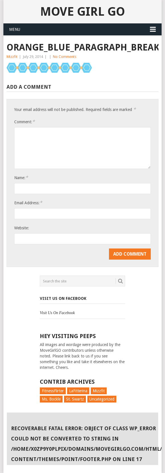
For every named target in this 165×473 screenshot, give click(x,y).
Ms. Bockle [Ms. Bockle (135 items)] (51, 399)
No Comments (64, 56)
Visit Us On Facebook (63, 298)
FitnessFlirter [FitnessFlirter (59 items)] (53, 391)
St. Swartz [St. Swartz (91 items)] (75, 399)
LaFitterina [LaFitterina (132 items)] (78, 391)
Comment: (24, 121)
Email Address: (28, 202)
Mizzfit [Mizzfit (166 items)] (99, 391)
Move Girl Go (82, 12)
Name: (21, 177)
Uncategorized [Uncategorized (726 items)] (101, 399)
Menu (14, 29)
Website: (21, 228)
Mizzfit (12, 56)
